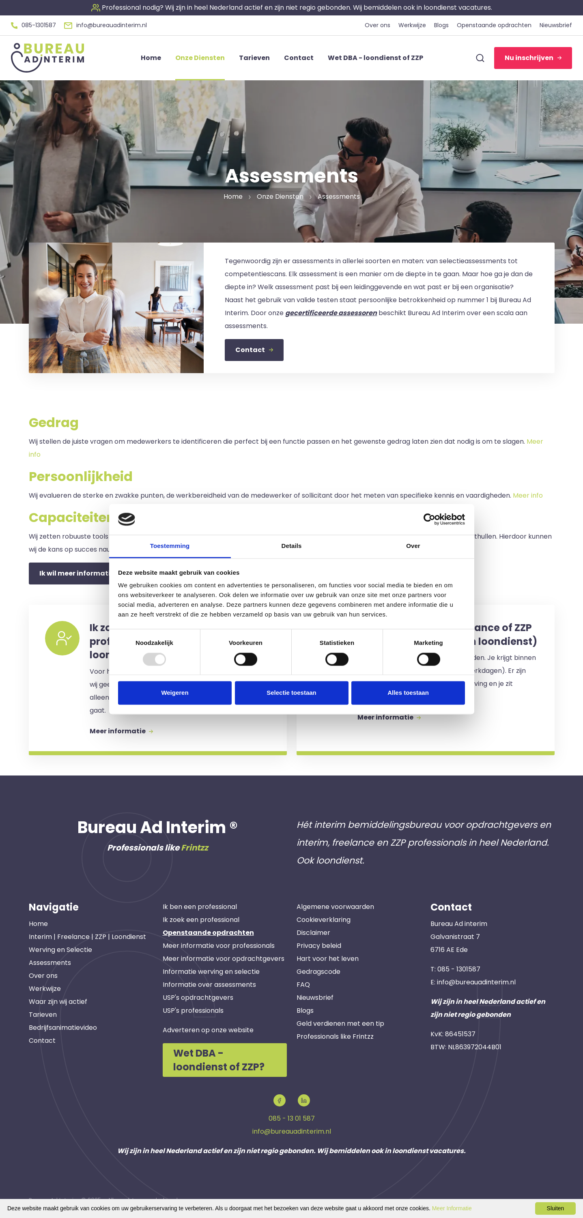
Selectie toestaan (291, 693)
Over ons (43, 975)
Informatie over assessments (209, 984)
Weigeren (174, 693)
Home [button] (151, 57)
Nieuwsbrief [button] (556, 25)
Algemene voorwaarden (335, 906)
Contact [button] (299, 57)
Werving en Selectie (60, 949)
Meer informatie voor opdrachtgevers (223, 958)
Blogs (305, 1010)
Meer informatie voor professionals (219, 945)
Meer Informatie (452, 1208)
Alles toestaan (408, 693)
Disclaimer (313, 932)
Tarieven (43, 1014)
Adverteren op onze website (208, 1030)
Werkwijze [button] (412, 25)
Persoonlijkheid (81, 476)
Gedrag (54, 422)
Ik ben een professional (200, 906)
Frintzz (194, 847)
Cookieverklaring (324, 919)
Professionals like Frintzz (335, 1036)
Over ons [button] (377, 25)
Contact (42, 1040)
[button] (291, 7)
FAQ (303, 984)
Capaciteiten (72, 517)
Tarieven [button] (254, 57)
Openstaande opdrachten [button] (494, 25)
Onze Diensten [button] (200, 57)
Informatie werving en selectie (211, 971)
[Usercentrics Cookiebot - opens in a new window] (429, 519)
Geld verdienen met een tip (340, 1023)
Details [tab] (292, 546)
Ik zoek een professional (201, 919)
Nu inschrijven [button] (533, 57)
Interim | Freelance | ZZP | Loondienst (87, 936)
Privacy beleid (319, 945)
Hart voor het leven (328, 958)
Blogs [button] (441, 25)
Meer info (528, 495)
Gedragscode (318, 971)
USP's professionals (193, 1010)
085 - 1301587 (458, 969)
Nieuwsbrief (315, 997)
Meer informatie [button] (121, 731)
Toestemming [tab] (170, 546)
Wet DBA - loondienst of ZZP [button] (375, 57)
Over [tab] (413, 546)
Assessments (50, 962)
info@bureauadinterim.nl (476, 982)
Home (38, 923)
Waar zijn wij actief (58, 1001)
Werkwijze (45, 988)
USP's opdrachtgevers (198, 997)
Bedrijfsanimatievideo (63, 1027)
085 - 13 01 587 (292, 1118)
